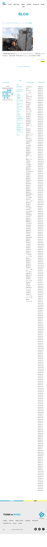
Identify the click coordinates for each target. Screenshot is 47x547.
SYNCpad (27, 86)
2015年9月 (40, 310)
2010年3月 (40, 424)
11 (10, 92)
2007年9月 (40, 476)
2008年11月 (40, 452)
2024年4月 (40, 131)
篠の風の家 (28, 120)
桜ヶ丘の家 (28, 109)
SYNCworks (28, 96)
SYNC (18, 84)
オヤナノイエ (28, 297)
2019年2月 (40, 239)
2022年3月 (40, 175)
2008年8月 (40, 457)
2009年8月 (40, 436)
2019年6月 (40, 232)
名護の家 (27, 116)
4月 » (10, 99)
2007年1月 (40, 490)
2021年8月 (40, 187)
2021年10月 (40, 183)
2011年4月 (40, 402)
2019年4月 (40, 235)
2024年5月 (40, 130)
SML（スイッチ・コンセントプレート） (20, 102)
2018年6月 (40, 253)
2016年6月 (40, 294)
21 (4, 95)
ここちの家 (28, 254)
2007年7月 (40, 480)
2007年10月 (40, 474)
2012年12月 (40, 367)
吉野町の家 (28, 275)
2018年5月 (40, 254)
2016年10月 (40, 287)
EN (43, 4)
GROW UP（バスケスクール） (20, 132)
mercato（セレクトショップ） (20, 125)
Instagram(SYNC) (20, 89)
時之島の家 (28, 183)
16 (7, 93)
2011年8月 (40, 395)
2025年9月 (40, 102)
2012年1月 (40, 386)
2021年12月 (40, 180)
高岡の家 (27, 258)
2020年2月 (40, 218)
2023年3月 (40, 154)
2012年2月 (40, 384)
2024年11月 (40, 119)
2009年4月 (40, 443)
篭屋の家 (27, 148)
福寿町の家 (28, 190)
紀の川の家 (28, 113)
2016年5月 (40, 296)
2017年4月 (40, 277)
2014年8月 (40, 332)
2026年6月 (40, 86)
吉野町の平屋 (28, 237)
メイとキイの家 (29, 256)
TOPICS (10, 4)
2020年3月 (40, 216)
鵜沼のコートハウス (29, 156)
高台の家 (27, 267)
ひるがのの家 (28, 211)
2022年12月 (40, 159)
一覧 (24, 66)
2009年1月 (40, 448)
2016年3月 (40, 299)
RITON (18, 114)
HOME (5, 533)
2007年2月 (40, 488)
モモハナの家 (28, 140)
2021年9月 (40, 185)
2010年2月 (40, 426)
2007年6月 (40, 481)
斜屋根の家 (28, 221)
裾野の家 (27, 192)
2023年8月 (40, 145)
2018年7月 (40, 251)
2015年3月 (40, 320)
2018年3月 (40, 258)
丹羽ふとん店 (19, 118)
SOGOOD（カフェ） (20, 92)
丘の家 (27, 283)
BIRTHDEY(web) (20, 129)
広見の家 (27, 278)
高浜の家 (27, 128)
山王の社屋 (28, 164)
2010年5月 (40, 421)
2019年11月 (40, 223)
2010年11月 (40, 410)
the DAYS (27, 216)
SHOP (23, 6)
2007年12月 (40, 471)
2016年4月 (40, 298)
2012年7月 (40, 376)
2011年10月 (40, 391)
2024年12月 (40, 117)
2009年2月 (40, 447)
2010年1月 (40, 428)
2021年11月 (40, 182)
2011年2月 (40, 405)
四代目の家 (28, 225)
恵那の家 (27, 168)
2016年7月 (40, 292)
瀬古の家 (27, 264)
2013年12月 (40, 346)
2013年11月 (40, 348)
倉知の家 (27, 206)
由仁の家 (27, 104)
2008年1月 (40, 469)
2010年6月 (40, 419)
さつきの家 (28, 207)
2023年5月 (40, 150)
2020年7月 (40, 209)
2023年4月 (40, 152)
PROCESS (29, 4)
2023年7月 (40, 147)
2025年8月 (40, 104)
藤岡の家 (27, 107)
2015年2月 (40, 322)
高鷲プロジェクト (29, 135)
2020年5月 (40, 213)
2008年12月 (40, 450)
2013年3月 (40, 362)
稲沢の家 (27, 249)
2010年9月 (40, 414)
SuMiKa (18, 137)
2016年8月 (40, 291)
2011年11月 (40, 389)
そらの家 (27, 233)
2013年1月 (40, 365)
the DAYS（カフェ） (20, 122)
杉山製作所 (19, 116)
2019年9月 (40, 227)
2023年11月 (40, 140)
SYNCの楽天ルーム (20, 87)
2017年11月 (40, 265)
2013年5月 (40, 358)
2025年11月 (40, 98)
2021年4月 (40, 194)
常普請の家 (28, 230)
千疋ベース (28, 111)
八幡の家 (27, 176)
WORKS (23, 4)
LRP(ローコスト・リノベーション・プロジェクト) (29, 99)
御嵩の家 (27, 195)
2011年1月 (40, 407)
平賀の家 (27, 247)
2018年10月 (40, 246)
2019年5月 (40, 234)
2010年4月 (40, 422)
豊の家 (27, 143)
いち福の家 (28, 166)
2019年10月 (40, 225)
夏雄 (27, 299)
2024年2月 (40, 135)
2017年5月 (40, 275)
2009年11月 (40, 431)
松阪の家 (27, 130)
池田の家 (27, 218)
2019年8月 (40, 228)
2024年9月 (40, 123)
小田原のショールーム (29, 126)
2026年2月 (40, 93)
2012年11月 (40, 369)
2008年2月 (40, 467)
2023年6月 (40, 149)
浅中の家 (27, 199)
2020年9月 (40, 206)
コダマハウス (28, 200)
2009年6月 (40, 440)
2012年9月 (40, 372)
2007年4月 (40, 485)
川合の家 (27, 173)
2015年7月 (40, 313)
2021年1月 (40, 199)
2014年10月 (40, 329)
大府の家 (27, 118)
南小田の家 (28, 138)
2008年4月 (40, 464)
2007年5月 (40, 483)
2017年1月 (40, 282)
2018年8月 (40, 249)
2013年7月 (40, 355)
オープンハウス (29, 93)
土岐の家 (27, 150)
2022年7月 (40, 168)
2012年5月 (40, 379)
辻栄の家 (27, 285)
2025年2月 (40, 114)
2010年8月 (40, 415)
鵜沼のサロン (28, 159)
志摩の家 (27, 252)
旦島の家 (27, 251)
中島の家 (27, 132)
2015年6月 (40, 315)
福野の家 (27, 178)
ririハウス (27, 289)
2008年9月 (40, 455)
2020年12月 (40, 201)
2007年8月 (40, 478)
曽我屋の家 (28, 232)
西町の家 (27, 282)
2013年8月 (40, 353)
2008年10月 (40, 454)
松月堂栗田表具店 (20, 120)
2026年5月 (40, 88)
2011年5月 (40, 400)
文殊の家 (27, 294)
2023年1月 (40, 157)
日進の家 (27, 123)
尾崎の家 (27, 240)
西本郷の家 (28, 287)
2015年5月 (40, 317)
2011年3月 (40, 403)
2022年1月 (40, 178)
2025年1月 (40, 116)
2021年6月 (40, 190)
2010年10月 (40, 412)
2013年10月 (40, 350)
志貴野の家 (28, 141)
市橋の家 (27, 188)
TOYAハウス (28, 280)
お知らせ (27, 90)
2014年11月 (40, 327)
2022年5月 (40, 171)
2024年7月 (40, 126)
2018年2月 (40, 260)
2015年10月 (40, 308)
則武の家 (27, 228)
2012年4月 (40, 381)
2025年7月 (40, 105)
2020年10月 (40, 204)
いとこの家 (28, 271)
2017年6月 (40, 273)
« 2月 (4, 99)
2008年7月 (40, 459)
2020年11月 (40, 202)
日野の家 (27, 262)
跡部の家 (27, 265)
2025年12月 (40, 97)
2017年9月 (40, 268)
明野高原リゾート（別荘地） (20, 98)
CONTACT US (36, 4)
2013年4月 (40, 360)
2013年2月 (40, 363)
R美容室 (27, 106)
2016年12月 (40, 284)
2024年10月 (40, 121)
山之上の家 (28, 145)
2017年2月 (40, 280)
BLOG (42, 4)
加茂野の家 (28, 273)
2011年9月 (40, 393)
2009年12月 (40, 429)
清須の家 (27, 187)
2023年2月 (40, 156)
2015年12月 (40, 305)
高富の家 (27, 185)
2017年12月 (40, 263)
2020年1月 (40, 220)
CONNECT (19, 127)
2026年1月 (40, 95)
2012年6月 (40, 377)
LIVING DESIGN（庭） (20, 108)
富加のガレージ (29, 134)
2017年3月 (40, 279)
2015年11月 (40, 306)
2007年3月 (40, 486)
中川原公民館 (28, 214)
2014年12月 (40, 325)
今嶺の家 (27, 235)
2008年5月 (40, 462)
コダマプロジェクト (20, 135)
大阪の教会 (28, 102)
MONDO (18, 112)
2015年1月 (40, 324)
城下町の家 (28, 121)
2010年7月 (40, 417)
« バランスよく (20, 66)
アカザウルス (28, 301)
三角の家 (27, 290)
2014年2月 (40, 343)
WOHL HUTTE (19, 110)
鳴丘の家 (27, 242)
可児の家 (27, 244)
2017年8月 (40, 270)
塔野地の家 (28, 213)
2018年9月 (40, 247)
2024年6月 (40, 128)
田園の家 (43, 61)
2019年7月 (40, 230)
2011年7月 (40, 396)
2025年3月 (40, 112)
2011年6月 (40, 398)
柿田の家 (27, 260)
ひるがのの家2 (28, 171)
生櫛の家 (27, 174)
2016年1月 (40, 303)
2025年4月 (40, 111)
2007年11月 (40, 473)
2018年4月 (40, 256)
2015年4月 (40, 318)
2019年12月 (40, 221)
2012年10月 (40, 370)
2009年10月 (40, 433)
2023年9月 (40, 143)
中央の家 (27, 162)
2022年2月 (40, 176)
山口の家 (27, 114)
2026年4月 (40, 90)
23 (7, 95)
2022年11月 (40, 161)
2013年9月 (40, 351)
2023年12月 (40, 138)
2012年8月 (40, 374)
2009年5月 (40, 441)
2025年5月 (40, 109)
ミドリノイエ (28, 296)
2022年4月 (40, 173)
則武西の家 (28, 180)
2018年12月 (40, 242)
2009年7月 (40, 438)
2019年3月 (40, 237)
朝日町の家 (28, 152)
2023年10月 (40, 142)
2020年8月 (40, 208)
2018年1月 (40, 261)
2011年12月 (40, 388)
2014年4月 (40, 339)
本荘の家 (27, 204)
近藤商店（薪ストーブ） (20, 105)
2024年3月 (40, 133)
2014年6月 (40, 336)
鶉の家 (27, 181)
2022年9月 (40, 164)
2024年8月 (40, 124)
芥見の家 (27, 292)
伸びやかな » (27, 66)
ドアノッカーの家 (29, 269)
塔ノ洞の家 (28, 226)
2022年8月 (40, 166)
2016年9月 (40, 289)
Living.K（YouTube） (19, 95)
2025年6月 (40, 107)
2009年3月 (40, 445)
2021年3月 (40, 195)
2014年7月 (40, 334)
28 (4, 97)
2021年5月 (40, 192)
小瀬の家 (27, 161)
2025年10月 (40, 100)
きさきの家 (28, 223)
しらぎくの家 (28, 197)
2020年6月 (40, 211)
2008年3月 (40, 466)
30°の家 (27, 209)
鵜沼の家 (27, 202)
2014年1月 (40, 344)
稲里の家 (27, 169)
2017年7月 (40, 272)
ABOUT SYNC (16, 4)
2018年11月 (40, 244)
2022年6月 (40, 169)
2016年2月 (40, 301)
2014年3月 (40, 341)
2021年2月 (40, 197)
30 (7, 97)
